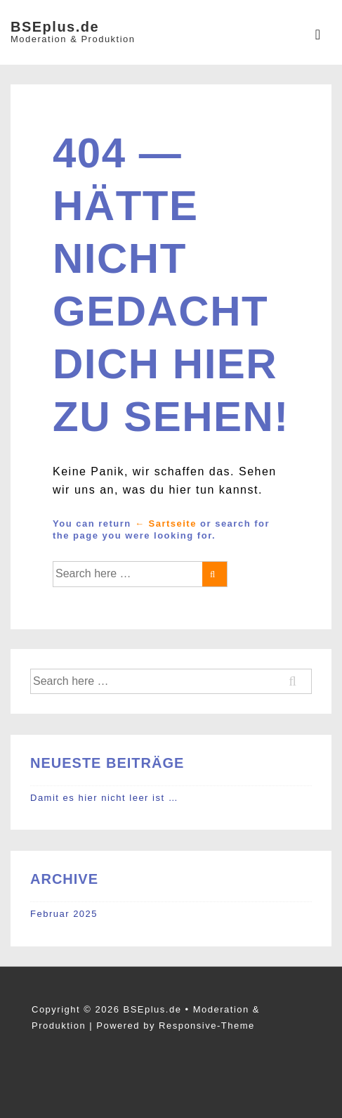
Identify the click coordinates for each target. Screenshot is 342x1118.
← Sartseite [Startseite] (166, 523)
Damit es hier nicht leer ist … (104, 797)
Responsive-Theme (207, 1025)
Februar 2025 (64, 913)
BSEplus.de (55, 26)
